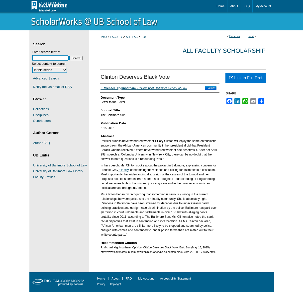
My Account (146, 278)
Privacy (101, 284)
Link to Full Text (245, 78)
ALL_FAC (132, 36)
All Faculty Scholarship (224, 50)
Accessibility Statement (175, 278)
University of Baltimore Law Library (58, 171)
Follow (211, 87)
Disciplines (41, 115)
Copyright (115, 284)
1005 (144, 36)
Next (251, 36)
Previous (234, 36)
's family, (123, 170)
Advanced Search (46, 78)
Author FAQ (41, 143)
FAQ (129, 278)
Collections (41, 109)
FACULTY (116, 36)
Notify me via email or (52, 87)
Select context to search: (49, 64)
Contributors (42, 121)
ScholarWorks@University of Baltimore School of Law (151, 21)
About (115, 278)
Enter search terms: (46, 52)
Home (103, 36)
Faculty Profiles (44, 177)
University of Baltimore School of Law (60, 165)
